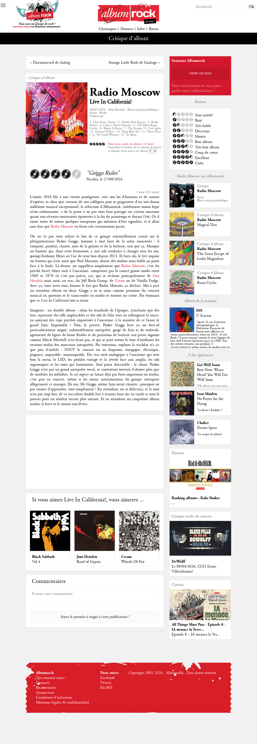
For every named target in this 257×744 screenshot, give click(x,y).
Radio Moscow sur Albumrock (200, 176)
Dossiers (126, 28)
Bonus (153, 28)
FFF (199, 310)
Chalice (203, 422)
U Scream (203, 315)
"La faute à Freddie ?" (210, 410)
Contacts (42, 682)
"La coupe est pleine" (210, 434)
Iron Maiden (207, 394)
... (173, 503)
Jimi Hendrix (87, 556)
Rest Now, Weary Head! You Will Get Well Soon (212, 374)
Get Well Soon (208, 365)
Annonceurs (45, 692)
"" (200, 337)
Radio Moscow (124, 92)
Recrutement (46, 687)
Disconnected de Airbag (51, 62)
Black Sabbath (43, 556)
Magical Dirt (207, 224)
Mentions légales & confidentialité (62, 702)
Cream (120, 280)
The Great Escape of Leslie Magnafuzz (213, 256)
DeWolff (178, 561)
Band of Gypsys (89, 561)
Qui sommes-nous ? (51, 677)
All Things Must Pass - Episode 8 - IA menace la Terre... (199, 627)
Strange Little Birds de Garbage (133, 62)
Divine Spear (207, 427)
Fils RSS (106, 687)
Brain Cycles (206, 282)
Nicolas (92, 179)
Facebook (107, 677)
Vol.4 (36, 561)
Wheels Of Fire (133, 561)
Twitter (105, 682)
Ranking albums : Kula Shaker (196, 498)
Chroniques (107, 28)
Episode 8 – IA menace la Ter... (196, 634)
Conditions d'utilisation (54, 697)
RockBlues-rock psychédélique (212, 199)
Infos (141, 28)
